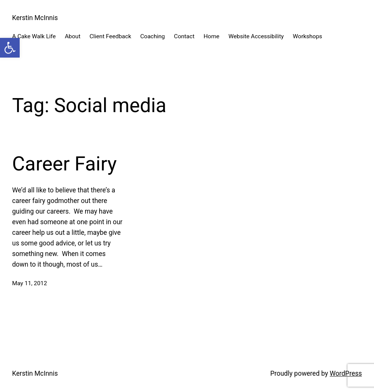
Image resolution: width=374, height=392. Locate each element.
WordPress (346, 373)
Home (212, 36)
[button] (10, 48)
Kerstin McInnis (35, 18)
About (72, 36)
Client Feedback (110, 36)
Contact (184, 36)
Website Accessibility (256, 36)
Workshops (308, 36)
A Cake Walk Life (34, 36)
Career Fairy (64, 163)
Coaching (152, 36)
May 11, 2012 (29, 283)
